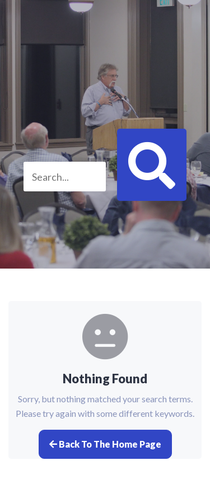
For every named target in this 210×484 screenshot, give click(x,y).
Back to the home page (105, 444)
